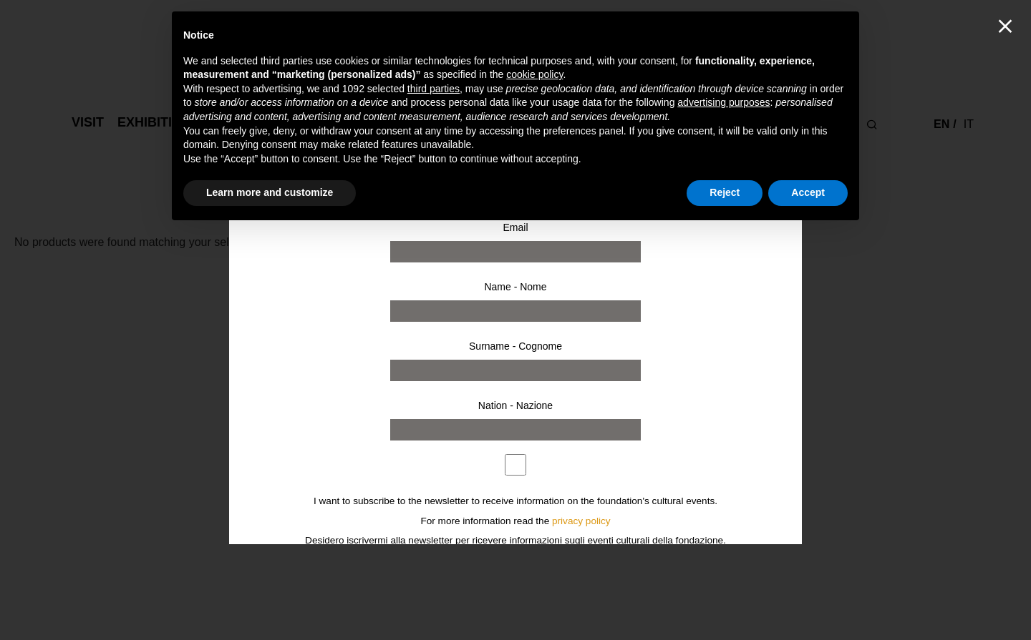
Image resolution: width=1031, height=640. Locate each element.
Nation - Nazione (515, 405)
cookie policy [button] (534, 74)
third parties (433, 88)
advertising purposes (723, 102)
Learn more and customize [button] (269, 192)
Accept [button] (808, 192)
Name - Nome (515, 286)
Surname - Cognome (515, 346)
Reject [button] (725, 192)
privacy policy (581, 521)
